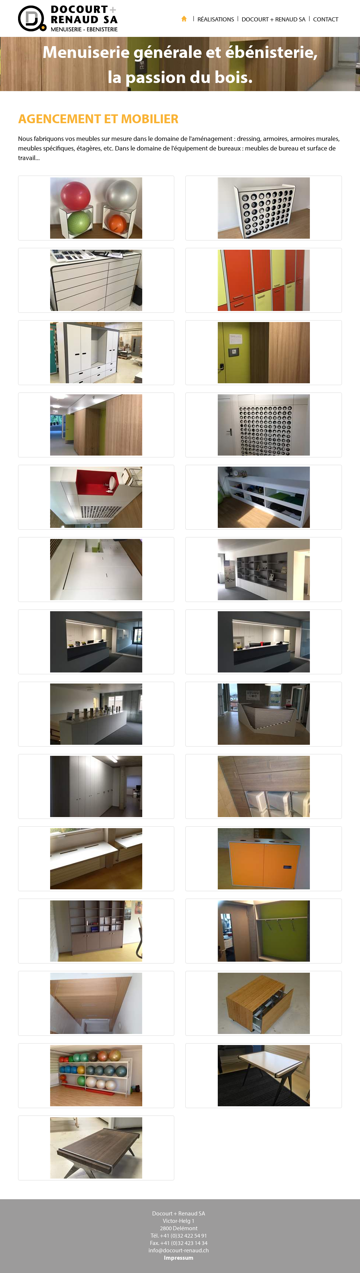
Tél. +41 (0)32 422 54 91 (179, 1235)
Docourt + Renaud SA (178, 1213)
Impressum (178, 1257)
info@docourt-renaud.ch (178, 1250)
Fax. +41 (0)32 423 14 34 (178, 1242)
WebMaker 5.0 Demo (68, 18)
